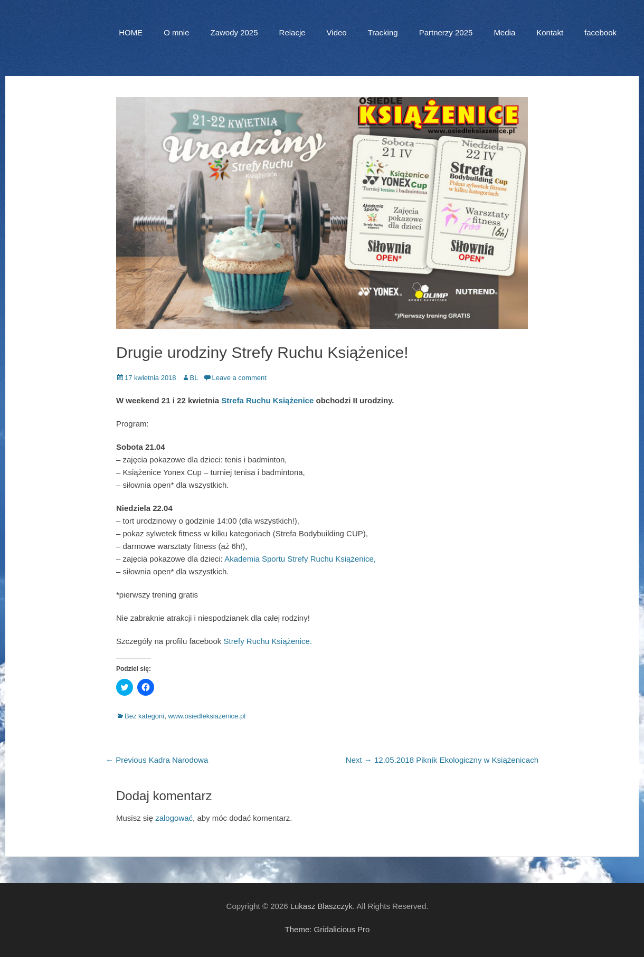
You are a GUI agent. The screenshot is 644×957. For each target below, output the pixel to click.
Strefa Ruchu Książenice (267, 400)
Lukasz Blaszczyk (321, 906)
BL (194, 378)
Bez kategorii (144, 716)
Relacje (292, 32)
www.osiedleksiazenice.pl (206, 716)
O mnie (176, 32)
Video (337, 32)
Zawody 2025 (234, 32)
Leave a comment (239, 378)
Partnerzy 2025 (446, 32)
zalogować (174, 817)
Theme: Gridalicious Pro (327, 929)
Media (504, 32)
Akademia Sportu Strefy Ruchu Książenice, (300, 558)
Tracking (383, 32)
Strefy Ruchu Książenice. (267, 641)
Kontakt (549, 32)
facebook (600, 32)
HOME (131, 32)
